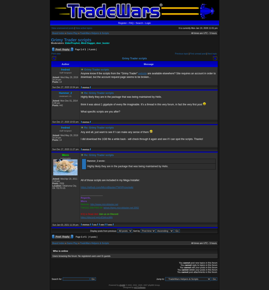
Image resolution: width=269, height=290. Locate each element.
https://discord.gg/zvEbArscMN (96, 217)
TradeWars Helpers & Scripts (94, 33)
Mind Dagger (88, 43)
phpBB (122, 285)
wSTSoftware (140, 287)
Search (139, 23)
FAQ (131, 23)
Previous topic (181, 54)
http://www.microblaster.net (104, 204)
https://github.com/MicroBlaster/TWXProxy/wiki (107, 187)
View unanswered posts (63, 28)
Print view (56, 54)
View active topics (83, 28)
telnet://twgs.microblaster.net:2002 (121, 207)
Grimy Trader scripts (71, 40)
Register (122, 23)
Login (148, 23)
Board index (58, 33)
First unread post (198, 54)
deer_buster (102, 43)
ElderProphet (72, 43)
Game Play (72, 33)
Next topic (212, 54)
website (142, 73)
